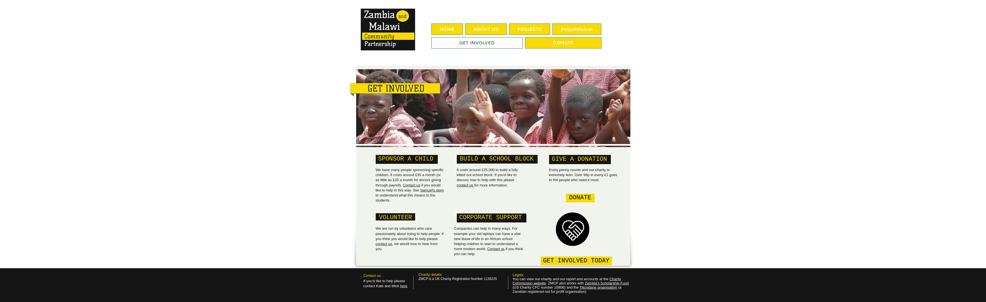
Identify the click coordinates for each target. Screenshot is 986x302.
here (403, 286)
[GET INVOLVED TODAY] (576, 261)
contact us (384, 244)
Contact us (411, 185)
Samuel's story (432, 190)
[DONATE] (580, 198)
